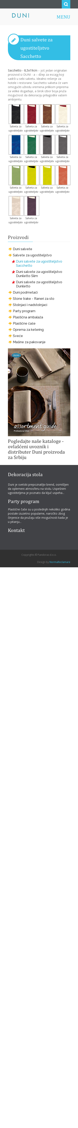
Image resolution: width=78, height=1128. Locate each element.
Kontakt (16, 530)
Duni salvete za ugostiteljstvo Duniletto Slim (39, 274)
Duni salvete (22, 249)
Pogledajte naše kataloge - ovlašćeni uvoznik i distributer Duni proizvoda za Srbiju (36, 449)
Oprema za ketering (28, 330)
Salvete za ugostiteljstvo (32, 255)
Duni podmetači (25, 292)
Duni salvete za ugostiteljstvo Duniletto (39, 284)
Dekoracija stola (25, 474)
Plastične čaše (24, 323)
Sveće (18, 336)
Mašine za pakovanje (29, 342)
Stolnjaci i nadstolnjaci (30, 305)
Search (66, 4)
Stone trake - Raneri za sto (33, 299)
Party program (24, 311)
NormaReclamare (60, 562)
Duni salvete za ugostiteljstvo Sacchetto (36, 48)
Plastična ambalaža (28, 317)
